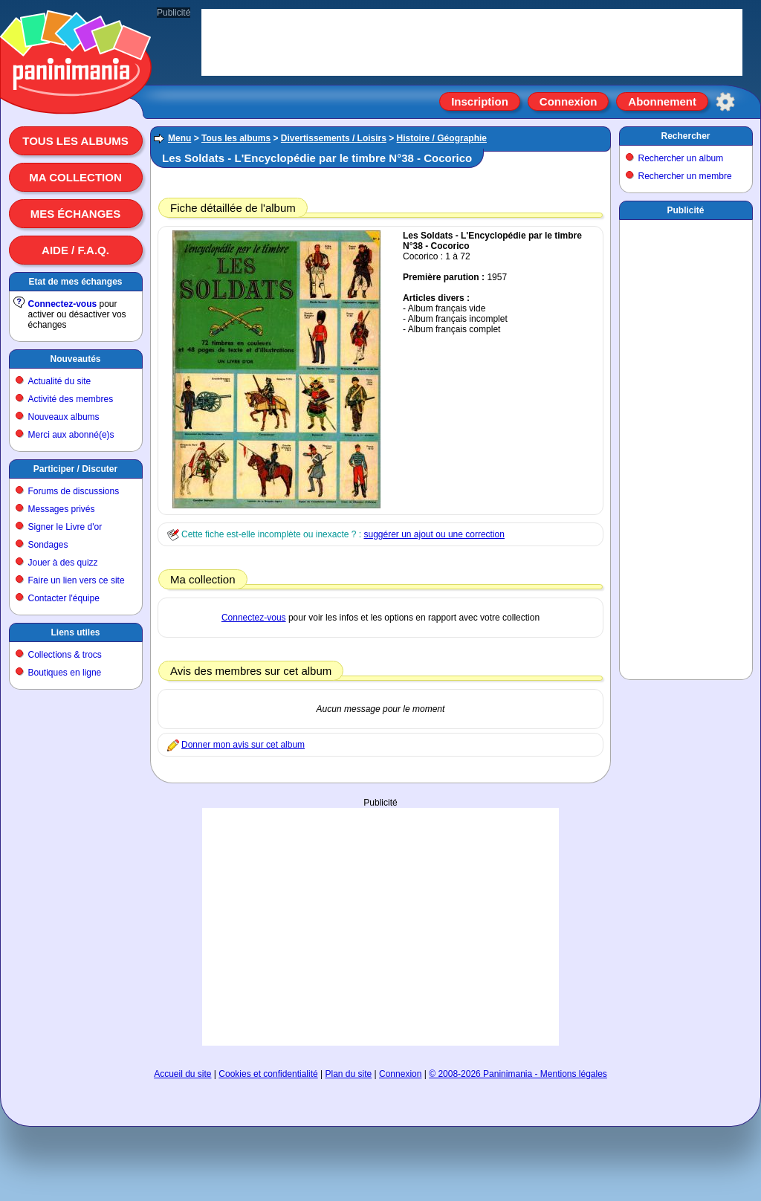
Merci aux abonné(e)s (71, 435)
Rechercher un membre (685, 176)
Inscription (479, 101)
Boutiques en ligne (65, 672)
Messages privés (61, 509)
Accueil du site (182, 1074)
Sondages (48, 545)
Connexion (569, 101)
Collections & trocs (65, 655)
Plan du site (349, 1074)
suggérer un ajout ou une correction (433, 534)
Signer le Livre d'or (65, 527)
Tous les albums (75, 141)
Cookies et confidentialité (267, 1074)
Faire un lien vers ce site (76, 580)
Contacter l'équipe (64, 598)
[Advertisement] (380, 927)
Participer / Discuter (75, 469)
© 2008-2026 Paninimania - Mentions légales (518, 1074)
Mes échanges (75, 213)
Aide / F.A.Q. (75, 250)
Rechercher (685, 136)
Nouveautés (75, 359)
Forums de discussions (74, 491)
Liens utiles (75, 632)
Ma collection (75, 177)
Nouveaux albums (64, 417)
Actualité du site (59, 381)
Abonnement (662, 101)
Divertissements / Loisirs (333, 138)
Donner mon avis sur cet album (243, 744)
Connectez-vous (62, 304)
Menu (179, 138)
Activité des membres (71, 399)
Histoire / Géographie (442, 138)
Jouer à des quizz (63, 562)
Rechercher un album (681, 158)
